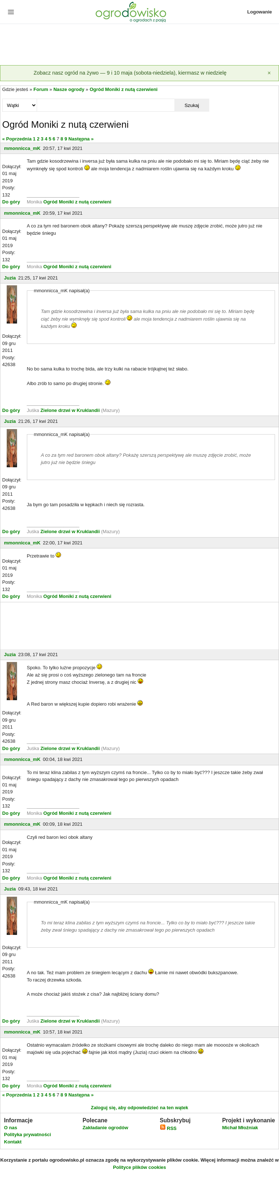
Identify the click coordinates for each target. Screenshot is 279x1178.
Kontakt (12, 1142)
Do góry (11, 202)
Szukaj (192, 105)
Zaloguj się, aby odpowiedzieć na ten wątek (139, 1107)
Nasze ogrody (68, 89)
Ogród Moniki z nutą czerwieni (124, 89)
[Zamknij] (269, 73)
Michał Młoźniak (240, 1127)
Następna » (80, 139)
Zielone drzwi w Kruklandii (70, 410)
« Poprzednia (17, 139)
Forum (40, 89)
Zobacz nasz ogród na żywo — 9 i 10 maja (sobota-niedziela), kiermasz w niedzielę (129, 73)
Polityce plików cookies (139, 1167)
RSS (168, 1128)
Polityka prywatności (27, 1134)
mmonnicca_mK (22, 148)
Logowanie (259, 12)
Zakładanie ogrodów (105, 1127)
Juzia (10, 278)
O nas (10, 1127)
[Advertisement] (139, 45)
